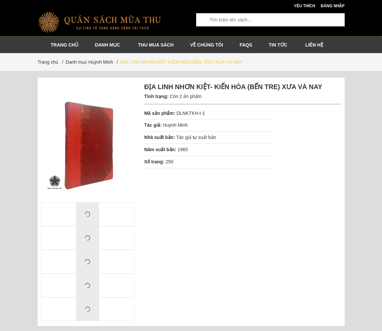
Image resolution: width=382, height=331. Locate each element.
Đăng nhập (332, 6)
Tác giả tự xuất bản (196, 137)
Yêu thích (304, 6)
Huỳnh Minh (175, 125)
